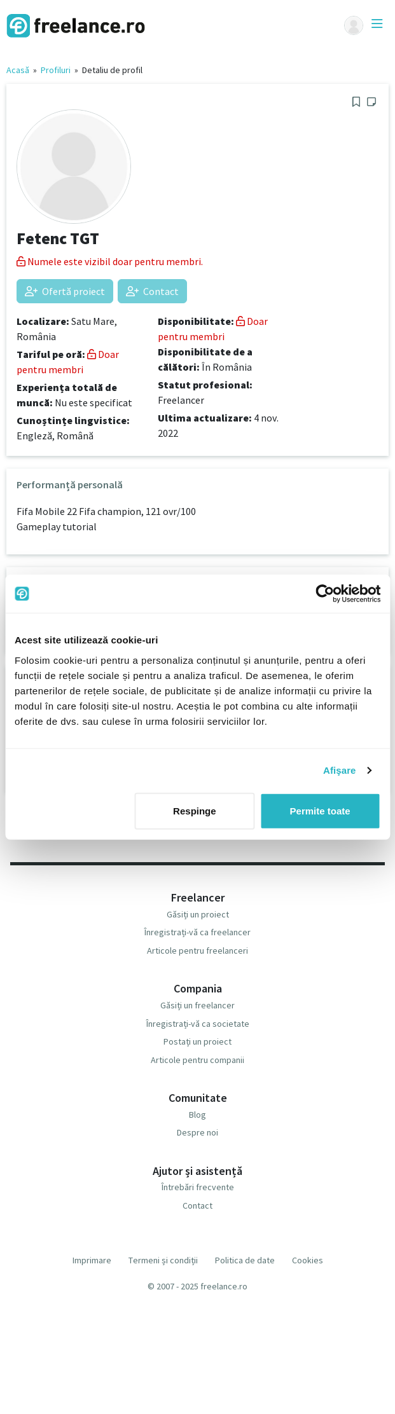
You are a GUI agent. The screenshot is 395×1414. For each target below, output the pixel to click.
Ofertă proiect (65, 291)
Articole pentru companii (197, 1060)
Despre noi (197, 1132)
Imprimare (92, 1260)
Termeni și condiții (163, 1260)
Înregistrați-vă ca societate (197, 1023)
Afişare (339, 770)
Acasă (17, 70)
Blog (197, 1114)
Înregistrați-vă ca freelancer (197, 932)
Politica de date (245, 1260)
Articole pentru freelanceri (197, 950)
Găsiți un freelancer (197, 1005)
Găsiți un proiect (198, 914)
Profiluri (56, 70)
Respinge (194, 810)
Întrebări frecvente (198, 1187)
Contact (152, 291)
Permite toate (320, 810)
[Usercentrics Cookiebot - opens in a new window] (324, 593)
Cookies (307, 1260)
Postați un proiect (197, 1041)
